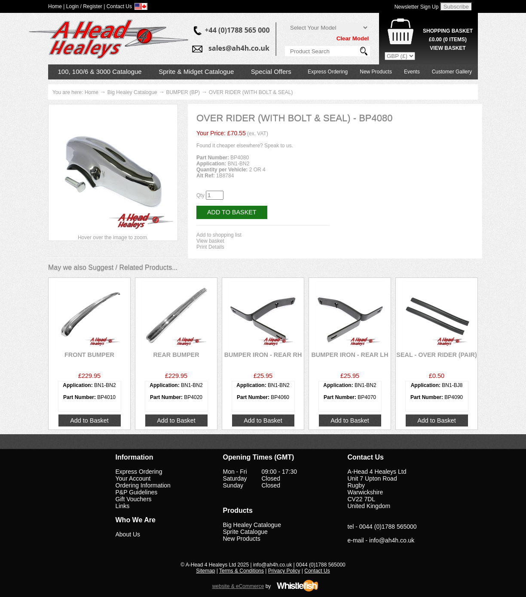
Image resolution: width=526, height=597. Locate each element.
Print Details (210, 247)
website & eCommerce (238, 586)
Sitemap (205, 571)
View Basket (447, 48)
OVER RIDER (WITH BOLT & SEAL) (251, 92)
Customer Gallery (452, 72)
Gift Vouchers (134, 499)
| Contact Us (118, 6)
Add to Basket (232, 212)
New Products (376, 72)
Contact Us (317, 571)
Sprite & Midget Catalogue (196, 71)
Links (123, 506)
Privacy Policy (284, 571)
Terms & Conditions (241, 571)
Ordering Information (143, 485)
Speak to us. (278, 146)
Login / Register (84, 6)
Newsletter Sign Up (416, 7)
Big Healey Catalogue (132, 92)
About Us (128, 534)
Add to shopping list (219, 235)
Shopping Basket (448, 31)
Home (91, 92)
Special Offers (271, 71)
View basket (210, 241)
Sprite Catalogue (245, 531)
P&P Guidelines (137, 492)
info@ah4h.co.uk (391, 540)
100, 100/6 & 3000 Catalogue (100, 71)
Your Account (133, 478)
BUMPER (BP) (183, 92)
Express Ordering (328, 72)
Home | (56, 6)
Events (412, 72)
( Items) (448, 40)
